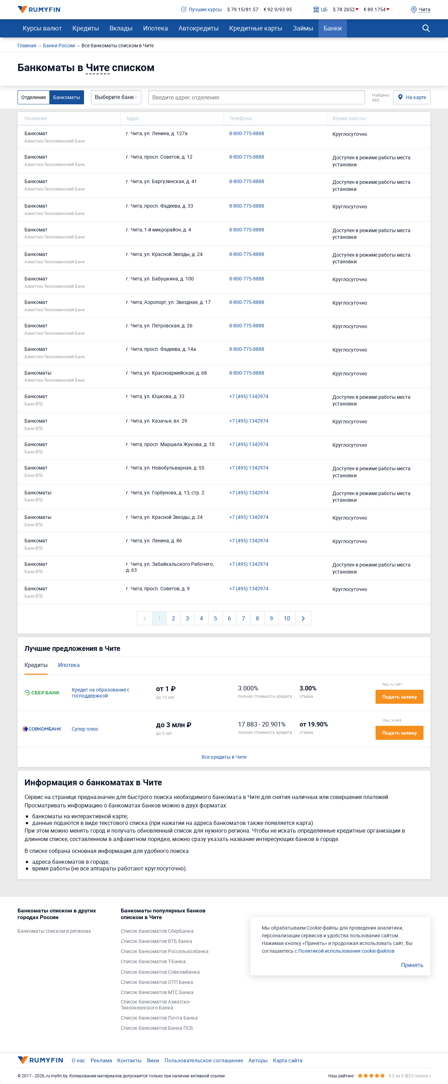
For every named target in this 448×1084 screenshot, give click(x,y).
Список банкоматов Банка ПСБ (157, 1028)
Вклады (121, 28)
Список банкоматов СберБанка (157, 931)
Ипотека (155, 28)
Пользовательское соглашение (203, 1060)
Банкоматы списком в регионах (54, 931)
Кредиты (85, 28)
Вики (153, 1060)
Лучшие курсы (201, 10)
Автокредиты (198, 28)
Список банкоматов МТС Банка (157, 992)
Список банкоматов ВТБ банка (156, 941)
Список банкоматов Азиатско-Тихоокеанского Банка (156, 1005)
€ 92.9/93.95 (278, 10)
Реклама (101, 1060)
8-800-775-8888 (246, 134)
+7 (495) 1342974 (248, 396)
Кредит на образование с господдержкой (101, 693)
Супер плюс (85, 729)
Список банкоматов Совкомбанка (160, 972)
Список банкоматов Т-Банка (153, 962)
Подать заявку (399, 697)
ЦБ (320, 10)
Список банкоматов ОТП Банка (157, 982)
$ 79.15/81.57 (242, 10)
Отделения (33, 97)
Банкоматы (66, 97)
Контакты (129, 1060)
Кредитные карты (255, 28)
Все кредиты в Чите (224, 757)
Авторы (258, 1060)
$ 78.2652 (344, 10)
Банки (333, 28)
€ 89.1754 (375, 10)
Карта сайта (287, 1060)
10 (287, 618)
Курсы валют (42, 28)
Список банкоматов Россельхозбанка (165, 951)
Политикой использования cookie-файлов (346, 950)
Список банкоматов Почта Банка (159, 1018)
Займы (303, 28)
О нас (78, 1060)
